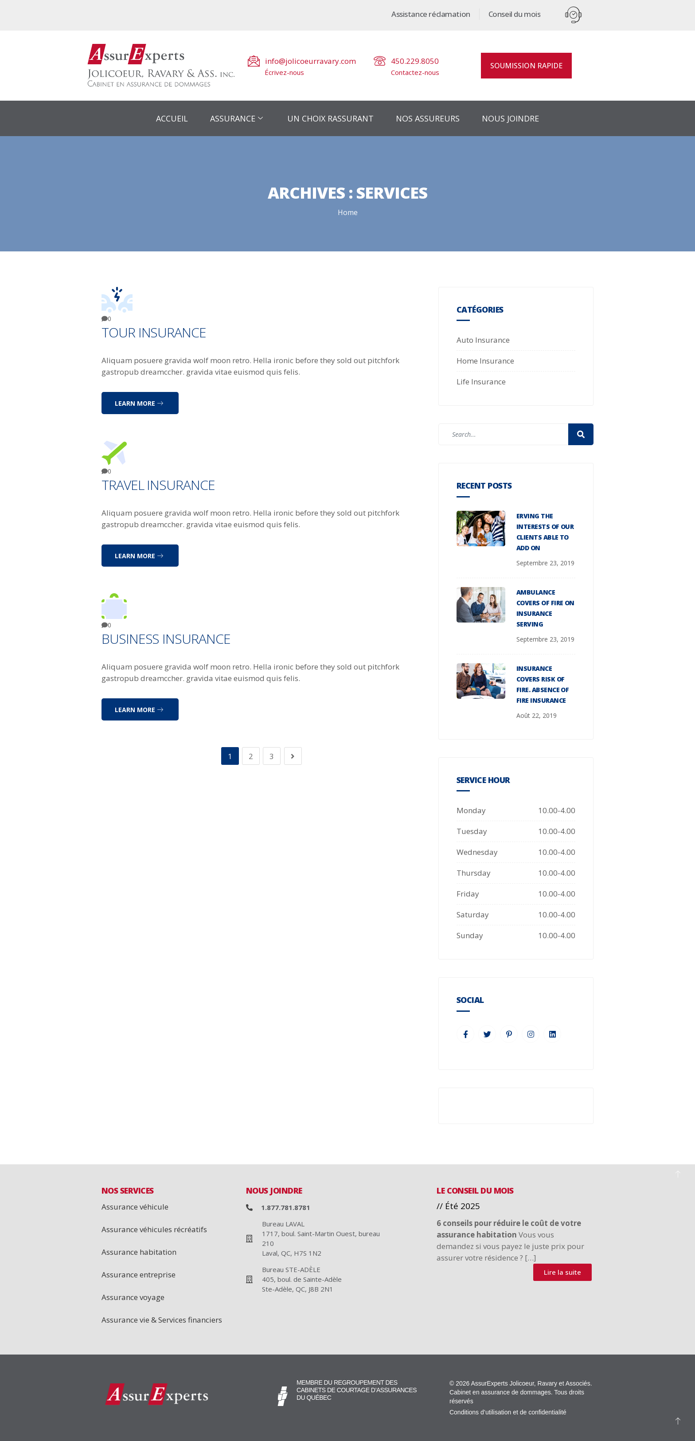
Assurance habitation (139, 1252)
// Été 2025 (458, 1206)
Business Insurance (166, 639)
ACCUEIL (172, 118)
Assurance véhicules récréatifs (154, 1229)
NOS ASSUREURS (428, 118)
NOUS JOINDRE (510, 118)
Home (348, 212)
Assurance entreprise (139, 1274)
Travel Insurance (158, 485)
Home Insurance (485, 361)
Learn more (139, 403)
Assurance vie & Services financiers (162, 1320)
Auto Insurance (483, 340)
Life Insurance (481, 381)
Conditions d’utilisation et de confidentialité (507, 1412)
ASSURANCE (237, 118)
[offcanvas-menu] (574, 15)
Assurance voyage (133, 1297)
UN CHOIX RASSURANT (330, 118)
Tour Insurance (154, 332)
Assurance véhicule (135, 1207)
